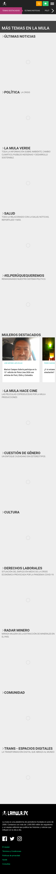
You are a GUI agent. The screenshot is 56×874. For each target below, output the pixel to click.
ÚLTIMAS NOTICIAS (32, 11)
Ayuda (4, 860)
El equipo (6, 847)
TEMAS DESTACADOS (11, 11)
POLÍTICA (48, 11)
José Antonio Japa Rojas (13, 363)
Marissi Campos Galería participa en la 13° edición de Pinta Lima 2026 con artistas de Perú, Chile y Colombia (20, 372)
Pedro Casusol (49, 363)
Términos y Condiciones (11, 851)
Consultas (6, 864)
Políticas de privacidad (11, 856)
